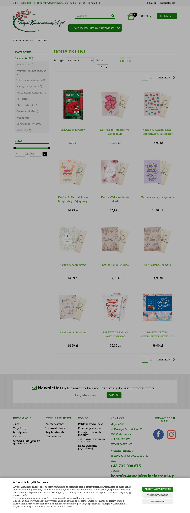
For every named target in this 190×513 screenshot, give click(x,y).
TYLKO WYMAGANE (157, 495)
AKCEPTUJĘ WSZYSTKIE (158, 489)
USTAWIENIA (158, 501)
